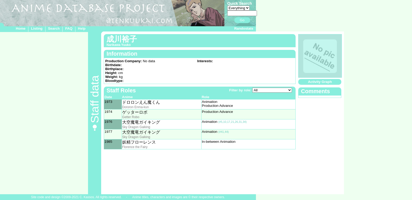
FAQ (68, 28)
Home (20, 28)
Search (54, 28)
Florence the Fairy (135, 147)
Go (242, 20)
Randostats (243, 28)
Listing (37, 28)
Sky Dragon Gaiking (136, 127)
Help (82, 28)
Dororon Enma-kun (135, 107)
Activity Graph (320, 82)
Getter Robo (130, 117)
